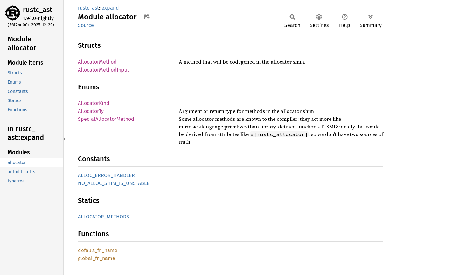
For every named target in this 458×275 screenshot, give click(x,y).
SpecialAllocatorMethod (106, 119)
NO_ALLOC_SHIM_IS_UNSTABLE (113, 183)
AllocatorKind (93, 103)
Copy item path (147, 16)
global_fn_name (96, 258)
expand (110, 8)
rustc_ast (37, 9)
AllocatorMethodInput (103, 70)
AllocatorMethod (97, 62)
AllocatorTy (91, 111)
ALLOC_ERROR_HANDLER (106, 175)
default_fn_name (97, 250)
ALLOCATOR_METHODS (103, 217)
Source (86, 25)
